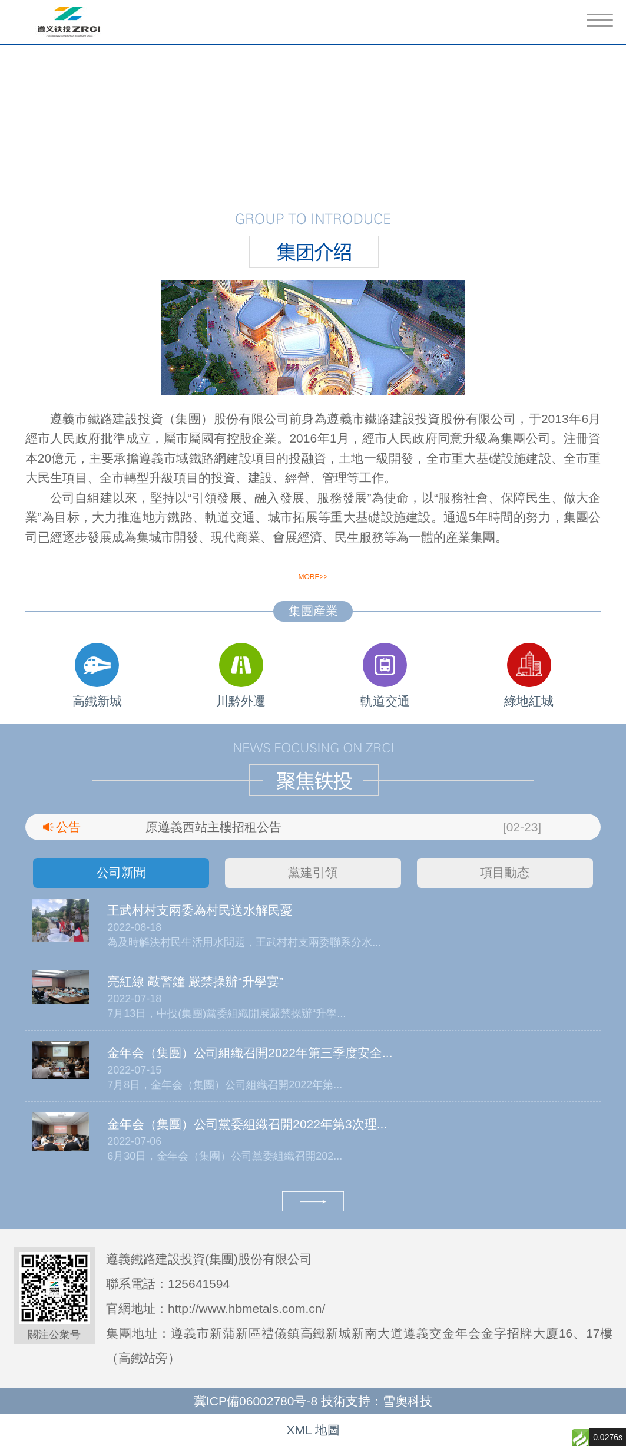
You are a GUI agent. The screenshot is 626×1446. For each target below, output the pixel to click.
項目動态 (504, 872)
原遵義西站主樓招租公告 (213, 827)
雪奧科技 (407, 1401)
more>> (312, 577)
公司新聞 (121, 872)
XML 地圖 (312, 1430)
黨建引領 (312, 872)
